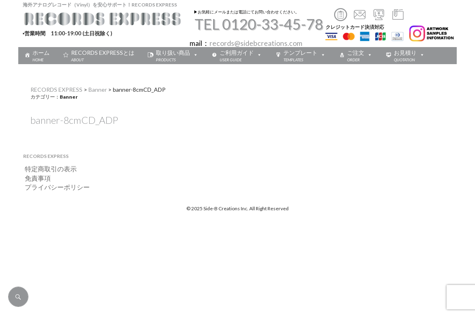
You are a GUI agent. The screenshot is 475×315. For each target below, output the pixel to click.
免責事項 (34, 178)
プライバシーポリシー (54, 187)
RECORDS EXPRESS (56, 89)
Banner (98, 89)
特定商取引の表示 (47, 169)
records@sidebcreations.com (255, 43)
